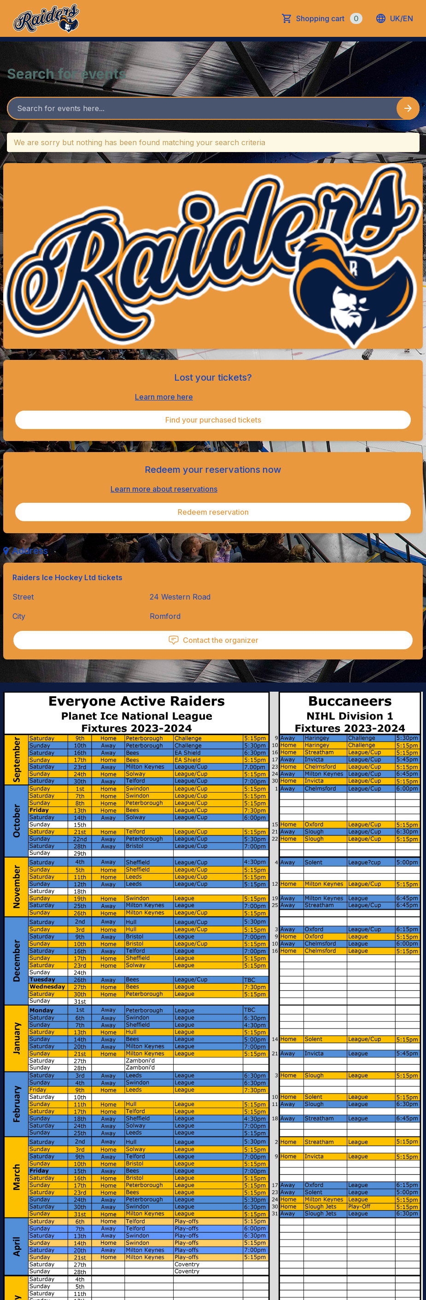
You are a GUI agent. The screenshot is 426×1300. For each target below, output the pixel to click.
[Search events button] (408, 108)
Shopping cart (329, 18)
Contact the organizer (213, 640)
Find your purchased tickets (213, 419)
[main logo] (46, 18)
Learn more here (164, 396)
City (18, 616)
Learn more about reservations (164, 489)
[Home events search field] (213, 108)
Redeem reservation (213, 512)
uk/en (394, 18)
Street (23, 596)
